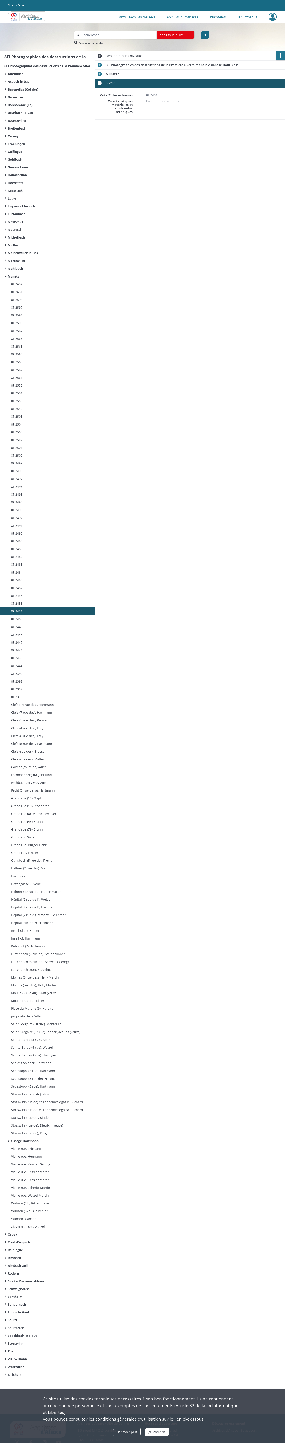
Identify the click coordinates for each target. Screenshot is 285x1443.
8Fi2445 (16, 658)
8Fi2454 (16, 596)
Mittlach (14, 245)
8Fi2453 (16, 603)
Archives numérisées (182, 17)
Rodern (13, 1273)
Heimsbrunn (17, 175)
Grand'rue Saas (22, 837)
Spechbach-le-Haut (22, 1336)
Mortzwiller (16, 261)
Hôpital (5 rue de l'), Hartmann (33, 907)
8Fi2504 (16, 424)
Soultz (12, 1320)
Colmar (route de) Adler (28, 767)
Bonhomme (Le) (20, 105)
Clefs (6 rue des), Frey (27, 736)
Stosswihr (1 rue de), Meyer (31, 1094)
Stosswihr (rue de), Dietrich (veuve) (37, 1125)
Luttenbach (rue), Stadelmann (33, 969)
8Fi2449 (16, 627)
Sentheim (15, 1297)
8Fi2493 (16, 510)
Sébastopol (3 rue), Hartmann (33, 1071)
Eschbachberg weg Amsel (30, 782)
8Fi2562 (16, 370)
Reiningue (15, 1250)
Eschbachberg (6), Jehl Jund (31, 775)
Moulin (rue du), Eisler (27, 1001)
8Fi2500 (16, 455)
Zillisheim (15, 1374)
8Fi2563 (16, 362)
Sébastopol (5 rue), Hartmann (33, 1086)
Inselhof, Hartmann (25, 938)
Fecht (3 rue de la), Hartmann (33, 790)
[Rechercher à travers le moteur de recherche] (117, 35)
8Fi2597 (16, 307)
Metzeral (14, 229)
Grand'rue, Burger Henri (29, 845)
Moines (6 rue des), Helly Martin (35, 977)
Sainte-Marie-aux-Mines (26, 1281)
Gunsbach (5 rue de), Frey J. (31, 860)
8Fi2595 (16, 323)
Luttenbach (16, 214)
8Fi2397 (16, 689)
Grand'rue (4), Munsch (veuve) (33, 814)
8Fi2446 (16, 650)
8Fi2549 (16, 409)
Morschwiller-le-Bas (23, 253)
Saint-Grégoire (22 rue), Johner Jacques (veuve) (45, 1032)
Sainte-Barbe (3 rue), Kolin (30, 1040)
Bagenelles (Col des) (23, 89)
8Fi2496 (16, 486)
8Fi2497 (16, 479)
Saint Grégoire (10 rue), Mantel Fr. (36, 1024)
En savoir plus (126, 1432)
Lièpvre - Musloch (21, 206)
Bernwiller (15, 97)
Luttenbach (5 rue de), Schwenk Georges (41, 962)
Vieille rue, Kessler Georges (31, 1164)
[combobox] (175, 35)
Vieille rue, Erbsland (26, 1149)
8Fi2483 (16, 580)
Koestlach (15, 190)
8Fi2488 (16, 549)
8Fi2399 (16, 673)
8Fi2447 (16, 642)
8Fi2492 (16, 518)
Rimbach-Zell (18, 1265)
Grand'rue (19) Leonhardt (30, 806)
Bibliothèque (247, 17)
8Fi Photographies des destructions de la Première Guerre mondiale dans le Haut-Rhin (49, 66)
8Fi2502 (16, 440)
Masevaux (15, 222)
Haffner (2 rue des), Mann (30, 868)
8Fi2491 (16, 525)
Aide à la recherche (91, 43)
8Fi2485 (16, 564)
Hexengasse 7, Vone (26, 884)
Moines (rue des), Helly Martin (33, 985)
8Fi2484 (16, 572)
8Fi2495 (16, 494)
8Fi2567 (16, 331)
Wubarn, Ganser (23, 1219)
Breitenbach (17, 128)
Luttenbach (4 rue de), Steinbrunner (38, 954)
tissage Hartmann (25, 1141)
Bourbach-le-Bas (20, 113)
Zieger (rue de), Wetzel (28, 1226)
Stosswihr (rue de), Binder (30, 1117)
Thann (12, 1351)
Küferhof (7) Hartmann (28, 946)
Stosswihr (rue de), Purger (30, 1133)
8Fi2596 (16, 315)
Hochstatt (15, 183)
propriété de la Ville (26, 1016)
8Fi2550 (16, 401)
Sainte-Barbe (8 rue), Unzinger (33, 1055)
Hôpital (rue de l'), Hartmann (32, 923)
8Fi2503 (16, 432)
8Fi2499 (16, 463)
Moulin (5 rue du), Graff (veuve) (34, 993)
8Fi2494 (16, 502)
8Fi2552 (16, 385)
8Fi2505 (16, 416)
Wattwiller (16, 1367)
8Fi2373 (16, 697)
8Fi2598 (16, 300)
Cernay (13, 136)
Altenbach (15, 74)
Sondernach (17, 1304)
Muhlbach (15, 268)
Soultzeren (16, 1328)
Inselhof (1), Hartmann (28, 930)
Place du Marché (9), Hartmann (34, 1008)
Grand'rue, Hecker (24, 853)
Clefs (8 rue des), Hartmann (31, 744)
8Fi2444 (16, 666)
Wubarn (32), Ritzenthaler (30, 1203)
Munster (14, 276)
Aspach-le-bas (18, 81)
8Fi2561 (16, 377)
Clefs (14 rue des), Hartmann (32, 705)
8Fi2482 (16, 588)
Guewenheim (18, 167)
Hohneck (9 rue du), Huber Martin (36, 892)
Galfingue (15, 152)
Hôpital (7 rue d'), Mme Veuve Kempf (38, 915)
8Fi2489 (16, 541)
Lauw (12, 198)
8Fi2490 (16, 533)
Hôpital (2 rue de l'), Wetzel (31, 899)
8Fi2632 (16, 284)
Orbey (12, 1234)
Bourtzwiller (17, 120)
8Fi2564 (16, 354)
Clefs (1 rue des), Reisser (29, 720)
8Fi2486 (16, 557)
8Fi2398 (16, 681)
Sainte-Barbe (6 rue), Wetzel (32, 1047)
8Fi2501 (16, 448)
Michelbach (16, 237)
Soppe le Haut (18, 1312)
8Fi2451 (16, 611)
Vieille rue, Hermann (26, 1156)
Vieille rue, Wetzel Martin (30, 1195)
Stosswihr (15, 1343)
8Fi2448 (16, 634)
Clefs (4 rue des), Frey (27, 728)
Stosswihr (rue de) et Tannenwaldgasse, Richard (47, 1102)
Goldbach (15, 159)
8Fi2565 (16, 346)
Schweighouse (19, 1289)
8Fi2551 (16, 393)
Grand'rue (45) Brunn (27, 821)
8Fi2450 (16, 619)
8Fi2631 (16, 292)
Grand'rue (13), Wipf (26, 798)
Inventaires (218, 17)
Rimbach (14, 1258)
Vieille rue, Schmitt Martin (30, 1188)
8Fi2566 (16, 338)
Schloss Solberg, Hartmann (31, 1063)
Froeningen (16, 144)
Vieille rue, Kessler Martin (30, 1172)
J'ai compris (156, 1432)
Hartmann (18, 876)
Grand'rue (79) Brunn (27, 829)
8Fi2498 (16, 471)
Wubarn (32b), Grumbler (29, 1211)
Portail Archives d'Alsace (136, 17)
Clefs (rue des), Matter (27, 759)
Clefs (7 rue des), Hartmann (31, 712)
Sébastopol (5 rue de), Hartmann (35, 1078)
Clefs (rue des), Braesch (28, 751)
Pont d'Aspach (19, 1242)
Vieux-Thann (17, 1359)
